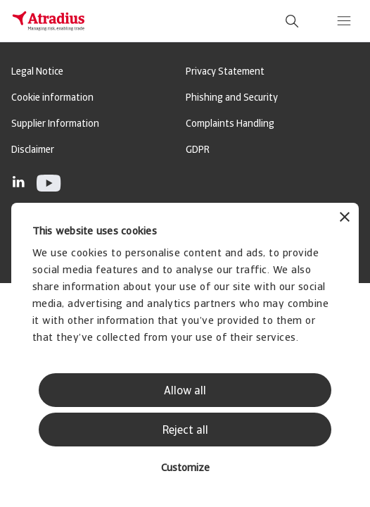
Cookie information (52, 98)
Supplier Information (55, 124)
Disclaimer (32, 150)
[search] (291, 21)
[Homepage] (48, 21)
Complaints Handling (230, 124)
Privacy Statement (225, 72)
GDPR (198, 150)
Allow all (185, 391)
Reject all (185, 431)
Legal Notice (37, 72)
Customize (185, 468)
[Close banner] (345, 218)
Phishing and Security (232, 98)
